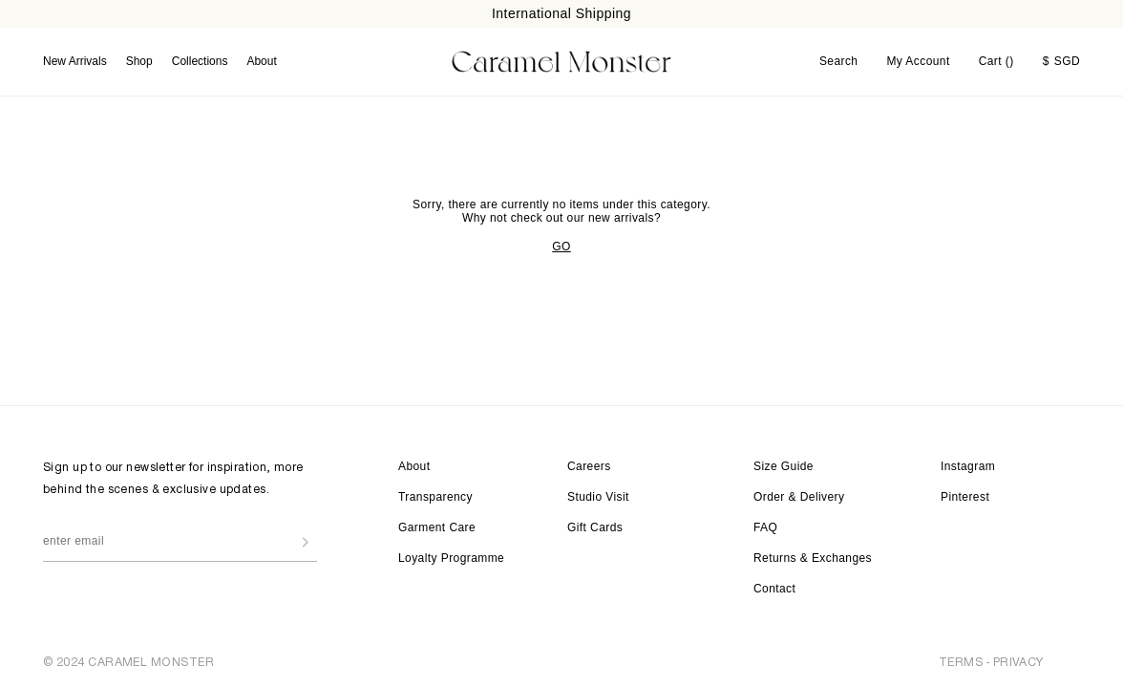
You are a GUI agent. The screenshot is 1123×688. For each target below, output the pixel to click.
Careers (589, 466)
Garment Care (437, 527)
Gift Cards (595, 527)
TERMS (961, 662)
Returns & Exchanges (812, 558)
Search (838, 61)
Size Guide (783, 466)
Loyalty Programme (451, 558)
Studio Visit (598, 497)
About (261, 61)
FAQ (765, 527)
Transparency (435, 497)
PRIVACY (1018, 662)
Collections (200, 61)
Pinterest (965, 497)
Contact (774, 588)
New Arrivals (75, 61)
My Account (917, 61)
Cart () (996, 61)
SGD (1061, 61)
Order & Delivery (798, 497)
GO (561, 245)
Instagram (968, 466)
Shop (139, 61)
